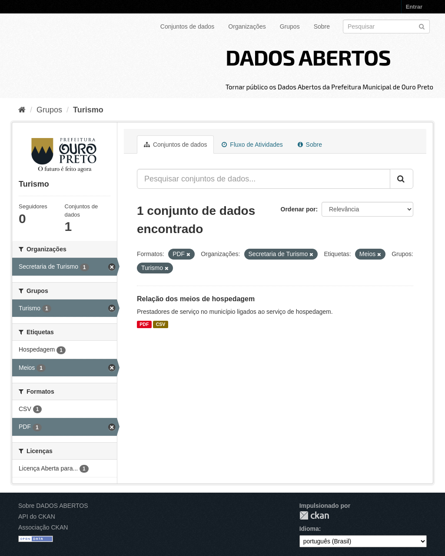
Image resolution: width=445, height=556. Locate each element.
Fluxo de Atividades (252, 144)
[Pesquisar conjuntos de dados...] (263, 179)
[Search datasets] (386, 26)
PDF (144, 324)
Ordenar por (298, 209)
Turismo (88, 109)
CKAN (314, 515)
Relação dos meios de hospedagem (196, 299)
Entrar (414, 6)
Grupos (290, 26)
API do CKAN (36, 516)
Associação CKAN (43, 527)
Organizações (247, 26)
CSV (161, 324)
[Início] (22, 109)
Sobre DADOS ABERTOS (53, 505)
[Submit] (421, 26)
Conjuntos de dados (187, 26)
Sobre (322, 26)
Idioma (309, 528)
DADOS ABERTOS (308, 57)
